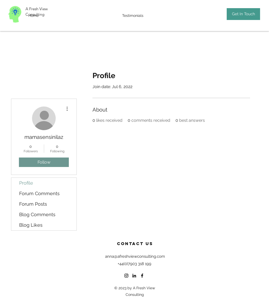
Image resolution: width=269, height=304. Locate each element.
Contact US (135, 243)
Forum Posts (33, 204)
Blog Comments (37, 214)
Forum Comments (39, 193)
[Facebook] (142, 275)
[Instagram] (126, 275)
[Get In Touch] (243, 14)
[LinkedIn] (134, 275)
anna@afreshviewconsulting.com (135, 256)
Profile (26, 183)
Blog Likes (31, 225)
